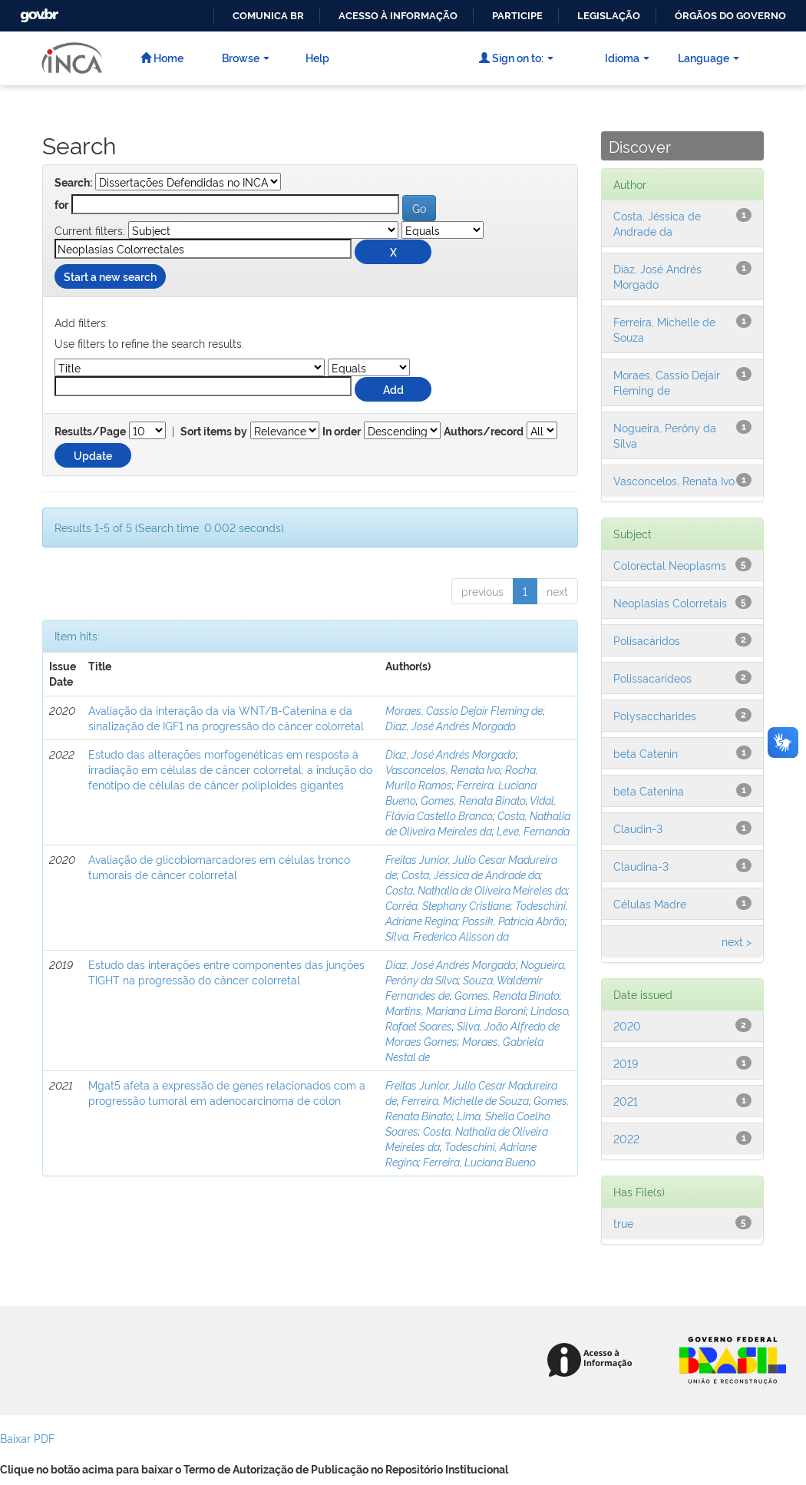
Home (161, 57)
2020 (627, 1025)
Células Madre (649, 903)
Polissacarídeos (652, 677)
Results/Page (90, 431)
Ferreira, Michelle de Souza (465, 1100)
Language (708, 57)
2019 (625, 1063)
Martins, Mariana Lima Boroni (455, 1010)
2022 (626, 1138)
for (61, 205)
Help (317, 57)
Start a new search (110, 276)
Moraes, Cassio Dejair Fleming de (464, 710)
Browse (245, 57)
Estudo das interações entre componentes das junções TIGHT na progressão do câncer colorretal (226, 972)
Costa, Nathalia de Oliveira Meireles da (477, 823)
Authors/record (484, 431)
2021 (625, 1100)
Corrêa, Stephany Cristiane (447, 905)
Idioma (627, 57)
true (623, 1222)
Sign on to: (516, 57)
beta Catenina (648, 790)
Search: (73, 183)
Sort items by (213, 431)
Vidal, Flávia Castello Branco (471, 807)
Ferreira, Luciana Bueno (479, 1161)
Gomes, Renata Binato (473, 799)
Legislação (608, 15)
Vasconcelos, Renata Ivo (442, 769)
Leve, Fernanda (533, 830)
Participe (517, 15)
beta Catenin (645, 753)
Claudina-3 (641, 865)
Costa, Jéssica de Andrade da (470, 874)
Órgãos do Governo (730, 15)
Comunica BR (268, 15)
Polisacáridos (646, 640)
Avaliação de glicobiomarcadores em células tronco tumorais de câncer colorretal (219, 866)
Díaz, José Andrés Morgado (450, 725)
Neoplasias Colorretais (670, 602)
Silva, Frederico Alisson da (447, 935)
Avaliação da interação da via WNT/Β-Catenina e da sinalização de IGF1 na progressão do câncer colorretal (226, 718)
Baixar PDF (27, 1437)
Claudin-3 (637, 828)
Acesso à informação (398, 15)
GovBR (37, 11)
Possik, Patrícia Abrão (513, 920)
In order (341, 431)
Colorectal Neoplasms (669, 564)
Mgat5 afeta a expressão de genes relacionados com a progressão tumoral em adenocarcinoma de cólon (226, 1092)
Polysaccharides (654, 715)
